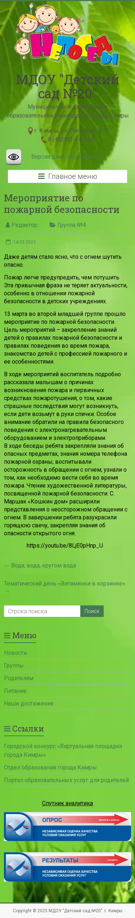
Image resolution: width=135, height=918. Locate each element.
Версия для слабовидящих (67, 156)
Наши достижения (28, 703)
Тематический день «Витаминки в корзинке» (64, 587)
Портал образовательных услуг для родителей (66, 780)
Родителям (18, 678)
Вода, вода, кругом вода (40, 565)
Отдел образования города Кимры (50, 767)
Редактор (24, 225)
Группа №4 (72, 225)
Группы (14, 665)
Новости (15, 652)
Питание (15, 690)
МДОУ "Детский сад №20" (68, 86)
